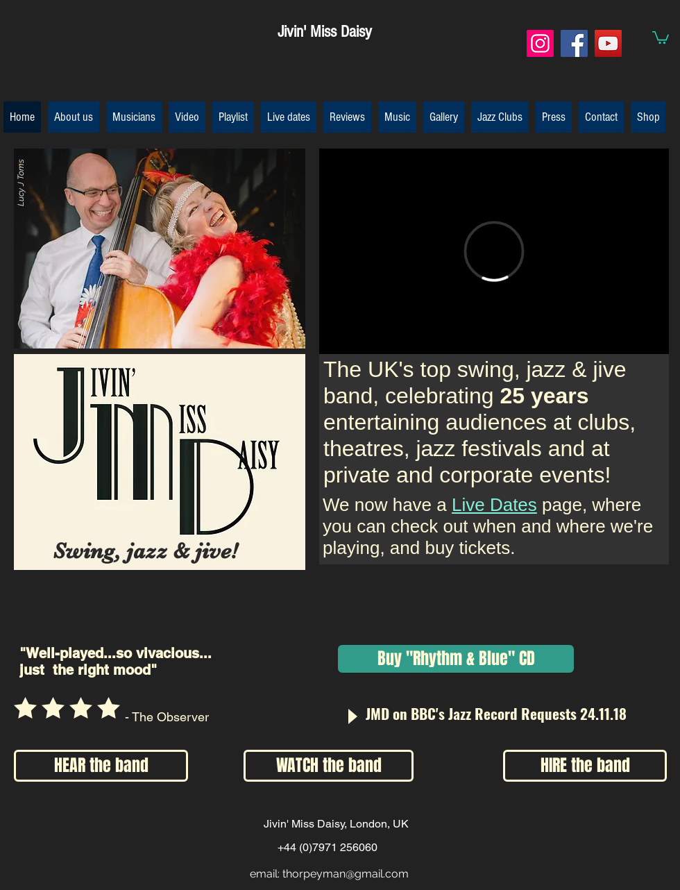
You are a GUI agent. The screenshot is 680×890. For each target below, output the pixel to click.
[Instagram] (540, 43)
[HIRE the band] (585, 766)
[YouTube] (608, 43)
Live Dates (494, 504)
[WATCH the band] (329, 766)
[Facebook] (574, 43)
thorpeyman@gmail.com (345, 873)
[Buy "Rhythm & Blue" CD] (456, 659)
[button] (660, 37)
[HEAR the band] (101, 766)
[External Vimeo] (494, 251)
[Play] (352, 716)
